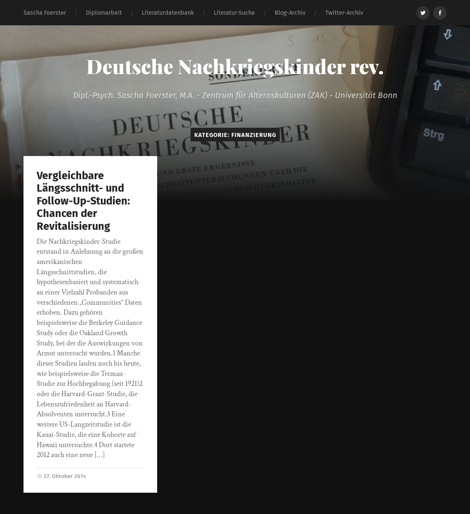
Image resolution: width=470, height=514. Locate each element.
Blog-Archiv (290, 12)
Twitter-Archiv (344, 12)
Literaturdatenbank (168, 12)
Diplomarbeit (104, 12)
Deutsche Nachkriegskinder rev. (235, 66)
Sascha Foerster (45, 12)
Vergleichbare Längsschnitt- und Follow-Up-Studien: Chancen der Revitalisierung (83, 201)
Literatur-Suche (234, 12)
